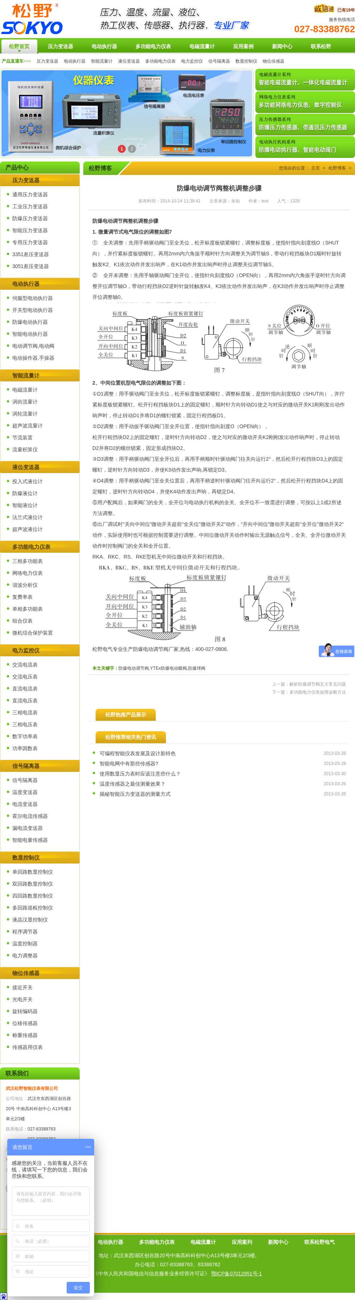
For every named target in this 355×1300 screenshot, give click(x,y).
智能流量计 (102, 61)
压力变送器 (47, 61)
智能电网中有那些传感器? (129, 763)
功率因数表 (25, 748)
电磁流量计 (25, 390)
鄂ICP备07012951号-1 (236, 1273)
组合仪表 (22, 621)
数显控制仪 (246, 61)
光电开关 (22, 999)
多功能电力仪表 (160, 61)
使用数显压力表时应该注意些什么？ (140, 774)
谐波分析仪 (25, 585)
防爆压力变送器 (30, 218)
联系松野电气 (319, 1242)
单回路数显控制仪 (32, 872)
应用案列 (242, 1242)
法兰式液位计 (27, 517)
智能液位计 (25, 505)
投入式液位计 (27, 481)
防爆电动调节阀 (110, 221)
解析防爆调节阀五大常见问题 (317, 684)
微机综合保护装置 (32, 633)
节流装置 (22, 437)
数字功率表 (25, 736)
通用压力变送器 (30, 194)
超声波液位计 (27, 529)
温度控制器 (25, 943)
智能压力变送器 (30, 230)
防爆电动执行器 (30, 322)
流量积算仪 (25, 449)
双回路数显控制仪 (32, 884)
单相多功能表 (27, 609)
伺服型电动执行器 (32, 298)
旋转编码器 (25, 1011)
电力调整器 (25, 955)
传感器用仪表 (27, 1047)
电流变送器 (25, 804)
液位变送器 (129, 61)
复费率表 (22, 597)
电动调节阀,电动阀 (33, 346)
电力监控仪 (192, 61)
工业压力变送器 (30, 206)
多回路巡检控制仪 (32, 908)
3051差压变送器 (30, 266)
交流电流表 (25, 665)
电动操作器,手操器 (33, 358)
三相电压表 (25, 724)
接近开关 (22, 987)
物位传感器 (273, 61)
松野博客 (337, 168)
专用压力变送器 (30, 242)
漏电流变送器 (27, 828)
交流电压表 (25, 677)
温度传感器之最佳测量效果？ (133, 784)
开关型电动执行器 (32, 310)
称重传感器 (25, 1035)
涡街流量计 (25, 402)
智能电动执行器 (30, 334)
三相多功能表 (27, 561)
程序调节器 (25, 932)
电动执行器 (74, 61)
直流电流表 (25, 688)
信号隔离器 (219, 61)
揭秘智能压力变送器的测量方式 (135, 794)
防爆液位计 (25, 493)
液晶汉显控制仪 (30, 920)
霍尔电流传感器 (30, 816)
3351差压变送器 (30, 254)
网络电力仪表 (27, 573)
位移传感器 (25, 1023)
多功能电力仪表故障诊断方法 (317, 692)
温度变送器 (25, 792)
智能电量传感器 (30, 840)
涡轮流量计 (25, 414)
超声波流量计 (27, 426)
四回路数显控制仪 (32, 896)
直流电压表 (25, 700)
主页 (315, 168)
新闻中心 (278, 1242)
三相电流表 (25, 712)
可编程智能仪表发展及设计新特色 (138, 753)
